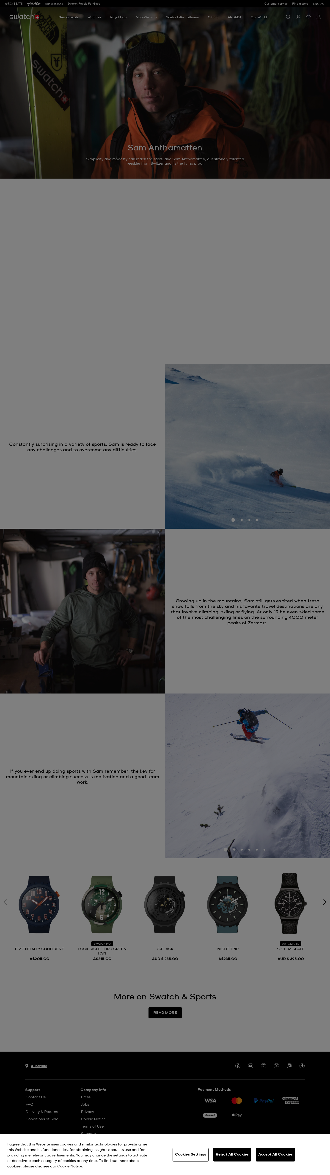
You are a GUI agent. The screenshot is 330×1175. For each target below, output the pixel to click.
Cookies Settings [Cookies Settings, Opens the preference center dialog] (190, 1154)
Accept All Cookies (275, 1154)
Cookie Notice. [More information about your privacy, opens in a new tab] (70, 1166)
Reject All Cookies (232, 1154)
